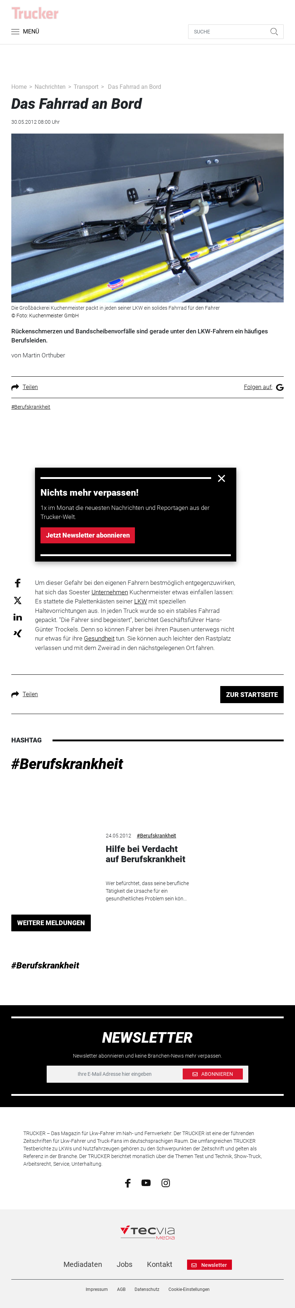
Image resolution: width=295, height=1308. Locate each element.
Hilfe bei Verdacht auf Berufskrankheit (145, 854)
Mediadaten (82, 1264)
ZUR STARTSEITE (252, 694)
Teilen (24, 387)
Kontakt (159, 1264)
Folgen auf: (264, 387)
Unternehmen (110, 592)
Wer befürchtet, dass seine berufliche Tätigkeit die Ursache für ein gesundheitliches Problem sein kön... (147, 890)
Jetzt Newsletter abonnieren (88, 535)
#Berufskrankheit (67, 764)
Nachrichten (50, 86)
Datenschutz (147, 1289)
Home (19, 86)
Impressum (97, 1289)
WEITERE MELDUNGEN (51, 923)
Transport (86, 86)
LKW (140, 601)
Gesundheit (99, 638)
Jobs (124, 1264)
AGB (121, 1289)
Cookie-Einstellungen (189, 1289)
